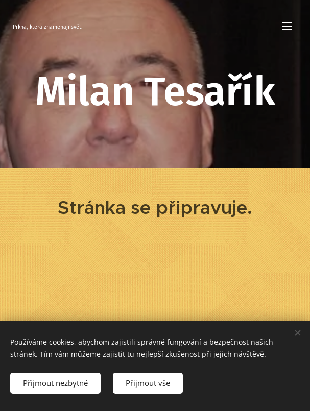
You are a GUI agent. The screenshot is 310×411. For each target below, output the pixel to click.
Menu (287, 26)
